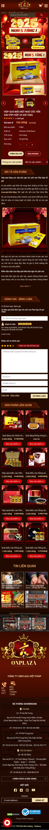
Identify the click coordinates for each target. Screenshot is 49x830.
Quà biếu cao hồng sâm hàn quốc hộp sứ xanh (13, 548)
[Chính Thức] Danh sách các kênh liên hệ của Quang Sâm (12, 587)
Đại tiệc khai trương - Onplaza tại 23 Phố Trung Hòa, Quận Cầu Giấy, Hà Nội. (36, 605)
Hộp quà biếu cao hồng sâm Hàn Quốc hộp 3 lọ (12, 510)
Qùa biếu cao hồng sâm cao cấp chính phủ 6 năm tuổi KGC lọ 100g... (36, 510)
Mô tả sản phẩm (33, 162)
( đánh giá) (19, 118)
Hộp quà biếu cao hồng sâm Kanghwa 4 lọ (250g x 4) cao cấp (12, 473)
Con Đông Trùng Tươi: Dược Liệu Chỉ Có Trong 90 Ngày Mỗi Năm (36, 587)
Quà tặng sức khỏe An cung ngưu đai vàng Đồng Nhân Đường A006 (12, 435)
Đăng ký (39, 800)
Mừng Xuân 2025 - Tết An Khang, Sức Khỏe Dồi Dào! (12, 605)
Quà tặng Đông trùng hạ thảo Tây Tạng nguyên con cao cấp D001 (36, 435)
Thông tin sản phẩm (12, 162)
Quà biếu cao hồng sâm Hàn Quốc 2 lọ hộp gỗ (36, 548)
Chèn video (14, 395)
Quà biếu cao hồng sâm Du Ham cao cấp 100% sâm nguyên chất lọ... (36, 473)
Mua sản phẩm (12, 444)
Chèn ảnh (5, 395)
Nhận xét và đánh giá (10, 341)
